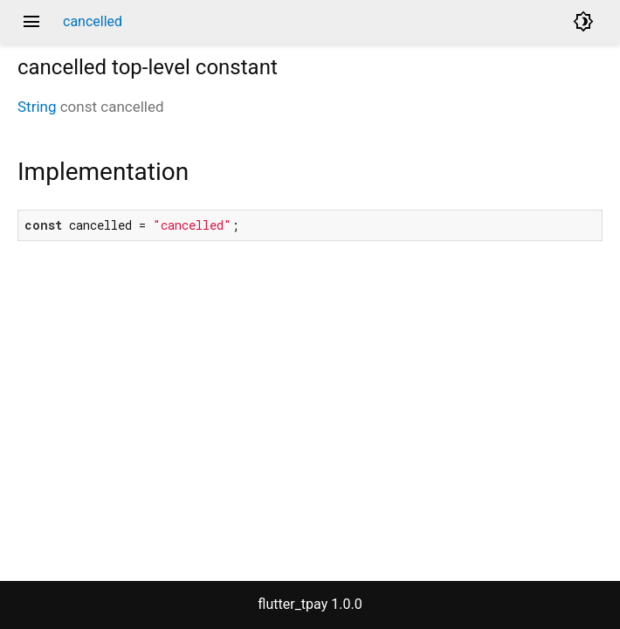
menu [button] (31, 21)
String (36, 106)
